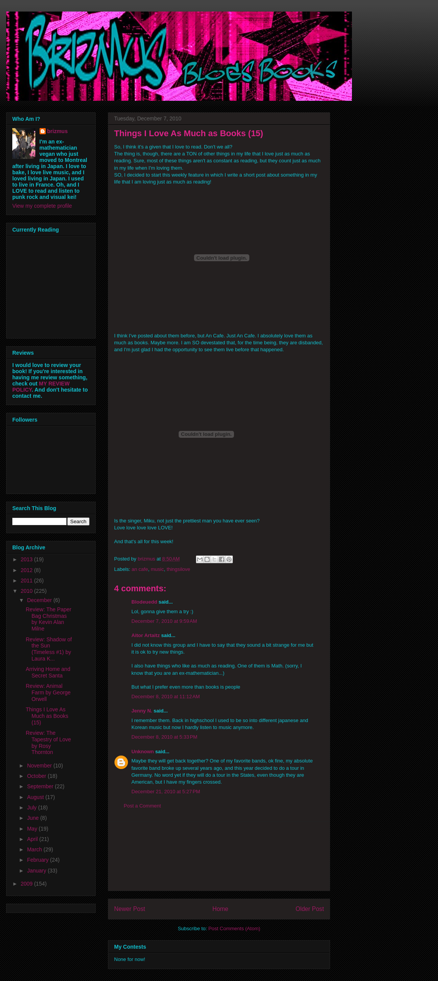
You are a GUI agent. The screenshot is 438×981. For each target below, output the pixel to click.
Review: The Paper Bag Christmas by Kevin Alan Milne (48, 619)
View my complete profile (42, 206)
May (32, 829)
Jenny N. (141, 711)
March (35, 849)
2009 (27, 884)
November (40, 765)
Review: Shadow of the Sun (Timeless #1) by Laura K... (49, 649)
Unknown (142, 751)
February (38, 860)
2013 (27, 559)
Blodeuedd (144, 602)
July (32, 807)
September (41, 786)
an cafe (140, 569)
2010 (27, 591)
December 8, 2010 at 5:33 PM (164, 737)
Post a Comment (142, 806)
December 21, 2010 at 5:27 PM (165, 791)
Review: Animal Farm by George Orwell (48, 692)
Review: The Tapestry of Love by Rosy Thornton (48, 742)
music (157, 569)
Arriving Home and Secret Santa (48, 672)
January (37, 871)
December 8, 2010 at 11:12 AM (165, 696)
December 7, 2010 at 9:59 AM (164, 621)
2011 (27, 580)
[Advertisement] (219, 856)
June (33, 818)
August (36, 797)
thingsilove (178, 569)
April (33, 839)
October (37, 776)
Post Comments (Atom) (234, 928)
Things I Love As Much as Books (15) (47, 716)
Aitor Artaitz (145, 635)
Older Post (309, 909)
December (40, 600)
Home (220, 909)
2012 (27, 570)
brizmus (57, 131)
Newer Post (129, 909)
